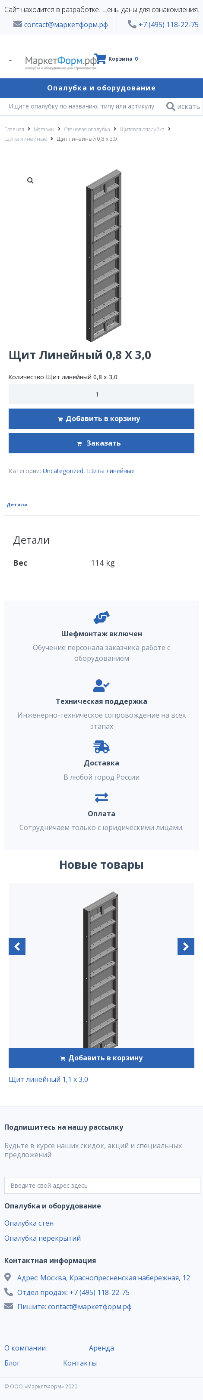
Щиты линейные (25, 138)
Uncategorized (63, 471)
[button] (17, 946)
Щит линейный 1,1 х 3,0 (48, 1079)
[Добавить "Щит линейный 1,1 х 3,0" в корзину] (101, 1058)
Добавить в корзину (103, 418)
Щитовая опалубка (142, 129)
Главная (14, 129)
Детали (17, 504)
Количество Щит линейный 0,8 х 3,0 (62, 377)
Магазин (44, 129)
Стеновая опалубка (87, 129)
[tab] (18, 504)
